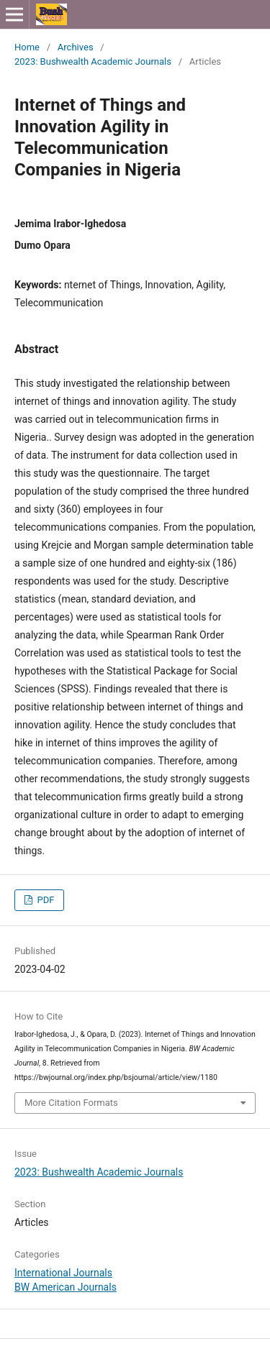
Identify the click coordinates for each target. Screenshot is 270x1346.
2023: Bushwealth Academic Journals (92, 61)
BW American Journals (65, 1287)
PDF (44, 899)
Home (27, 47)
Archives (76, 47)
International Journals (63, 1272)
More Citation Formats (71, 1102)
